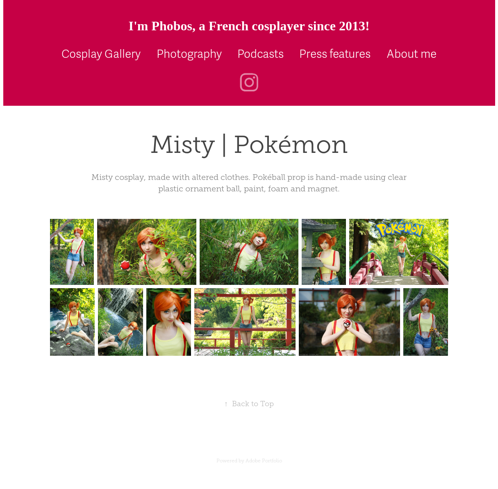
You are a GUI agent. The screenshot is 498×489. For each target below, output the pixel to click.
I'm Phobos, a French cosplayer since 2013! (248, 25)
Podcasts (260, 54)
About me (412, 54)
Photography (189, 54)
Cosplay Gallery (101, 54)
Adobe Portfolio (264, 461)
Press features (335, 54)
